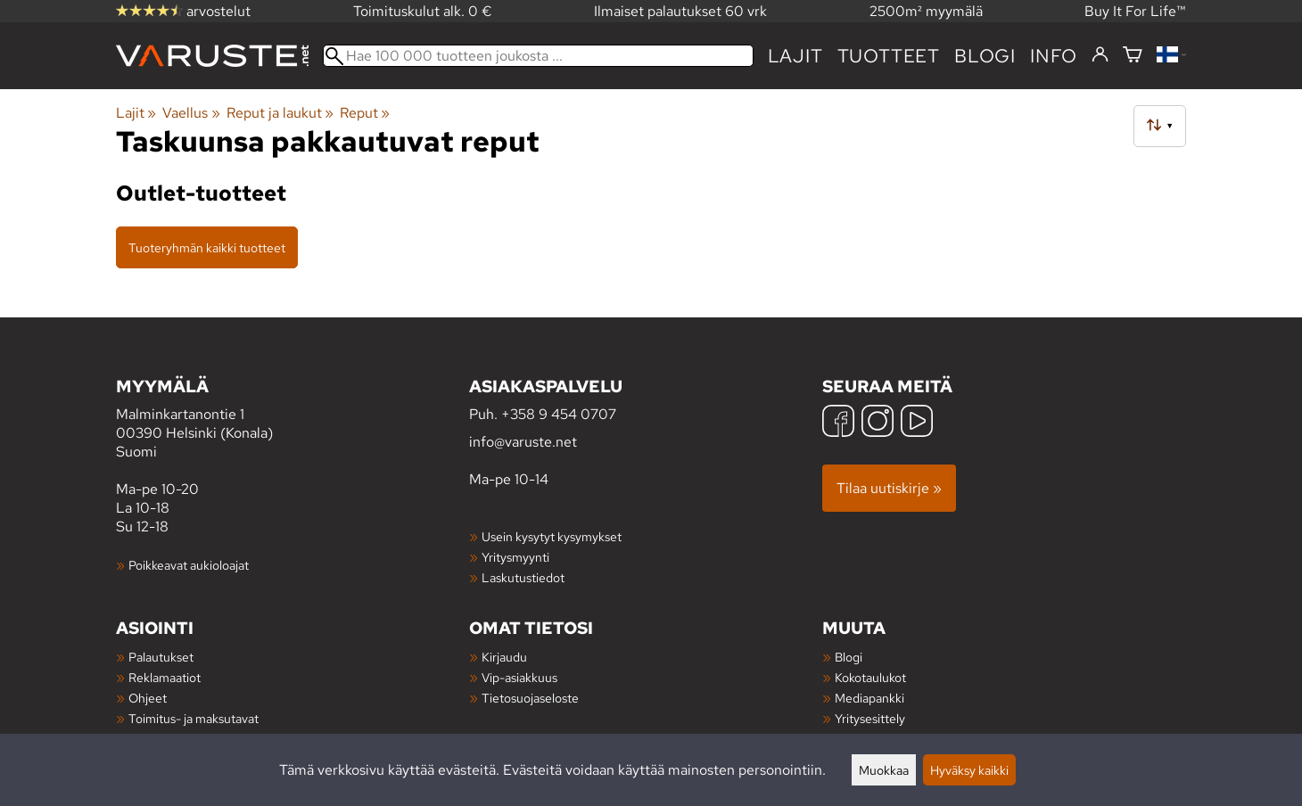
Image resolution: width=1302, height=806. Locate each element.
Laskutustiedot (523, 577)
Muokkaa (884, 769)
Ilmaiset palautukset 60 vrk (680, 11)
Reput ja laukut (280, 112)
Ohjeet (147, 697)
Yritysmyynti (515, 556)
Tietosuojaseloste (530, 697)
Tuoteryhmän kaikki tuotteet (206, 247)
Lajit (795, 56)
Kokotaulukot (870, 677)
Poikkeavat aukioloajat (188, 564)
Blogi (848, 656)
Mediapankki (869, 697)
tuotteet (888, 56)
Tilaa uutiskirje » (889, 488)
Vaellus (190, 112)
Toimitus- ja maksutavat (193, 718)
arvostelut (183, 11)
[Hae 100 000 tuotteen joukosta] (538, 56)
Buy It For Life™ (1135, 11)
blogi (985, 56)
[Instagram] (877, 423)
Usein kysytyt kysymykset (552, 536)
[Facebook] (838, 423)
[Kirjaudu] (1100, 55)
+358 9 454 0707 (558, 414)
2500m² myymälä (926, 11)
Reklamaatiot (164, 677)
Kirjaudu (504, 656)
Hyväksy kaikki (969, 769)
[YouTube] (917, 423)
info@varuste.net (523, 441)
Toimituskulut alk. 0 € (422, 11)
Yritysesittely (870, 718)
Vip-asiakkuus (519, 677)
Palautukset (161, 656)
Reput (365, 112)
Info (1053, 56)
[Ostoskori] (1132, 56)
